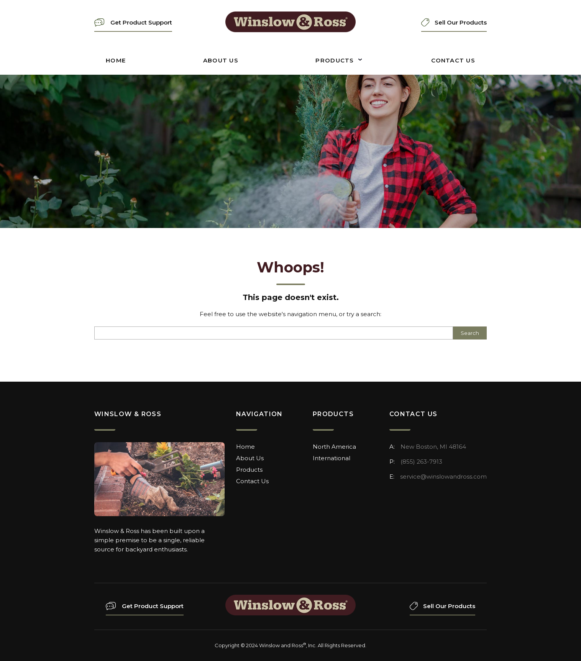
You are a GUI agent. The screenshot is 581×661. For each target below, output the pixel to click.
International (331, 458)
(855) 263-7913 (421, 461)
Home (116, 60)
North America (334, 446)
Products (334, 60)
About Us (220, 60)
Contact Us (453, 60)
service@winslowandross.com (443, 476)
